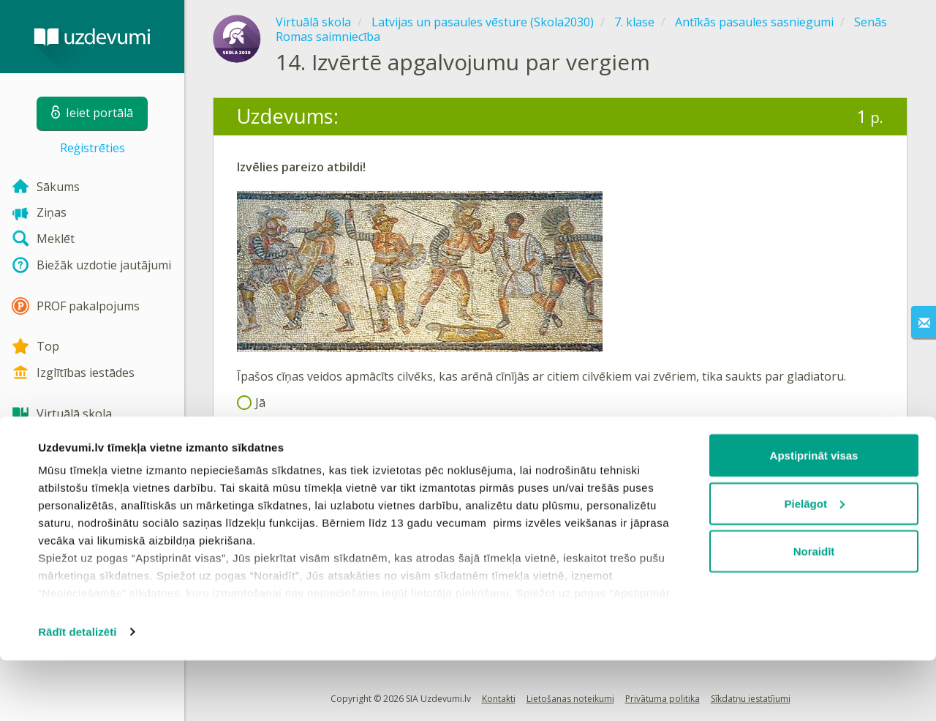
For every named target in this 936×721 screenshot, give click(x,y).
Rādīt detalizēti (77, 692)
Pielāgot (815, 564)
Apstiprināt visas (814, 515)
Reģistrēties (92, 148)
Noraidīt (814, 611)
